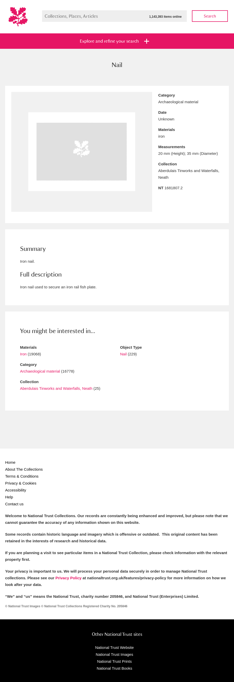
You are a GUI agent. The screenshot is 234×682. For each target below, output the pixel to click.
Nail (123, 354)
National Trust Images (114, 654)
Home (10, 462)
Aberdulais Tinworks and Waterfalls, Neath (56, 388)
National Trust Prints (114, 661)
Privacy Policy (68, 578)
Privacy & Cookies (20, 483)
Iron (23, 354)
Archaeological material (40, 371)
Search (210, 16)
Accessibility (15, 490)
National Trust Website (114, 647)
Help (9, 497)
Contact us (14, 504)
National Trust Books (114, 668)
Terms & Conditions (21, 476)
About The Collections (24, 469)
